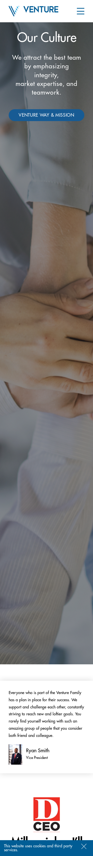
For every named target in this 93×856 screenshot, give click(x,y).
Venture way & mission (46, 115)
